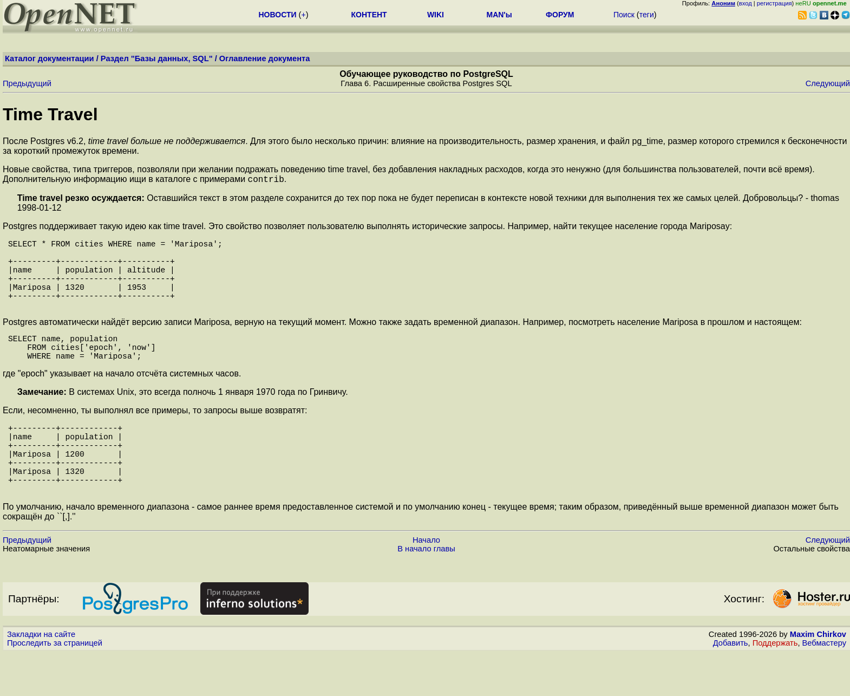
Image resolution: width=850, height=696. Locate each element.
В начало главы (426, 591)
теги (646, 14)
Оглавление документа (264, 58)
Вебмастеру (824, 685)
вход (745, 3)
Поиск (624, 14)
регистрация (774, 3)
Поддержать (775, 685)
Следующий (828, 83)
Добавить (730, 685)
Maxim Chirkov (818, 677)
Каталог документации (49, 58)
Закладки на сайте (41, 677)
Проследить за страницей (54, 685)
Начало (426, 582)
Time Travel (50, 114)
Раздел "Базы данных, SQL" (157, 58)
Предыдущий (27, 83)
